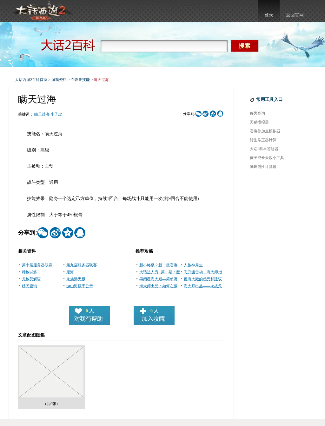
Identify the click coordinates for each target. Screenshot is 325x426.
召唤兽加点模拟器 (265, 131)
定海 (70, 272)
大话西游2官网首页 (42, 11)
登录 (268, 15)
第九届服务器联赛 (81, 265)
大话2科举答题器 (264, 149)
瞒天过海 (42, 114)
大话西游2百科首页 (31, 79)
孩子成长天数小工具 (267, 158)
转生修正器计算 (263, 140)
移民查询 (29, 286)
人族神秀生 (193, 265)
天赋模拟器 (259, 122)
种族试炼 (29, 272)
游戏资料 (59, 79)
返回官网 (295, 15)
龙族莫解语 (31, 279)
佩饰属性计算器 (263, 166)
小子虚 (56, 114)
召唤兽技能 (80, 79)
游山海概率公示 (79, 286)
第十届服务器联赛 (37, 265)
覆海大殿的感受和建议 (203, 279)
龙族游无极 (75, 279)
